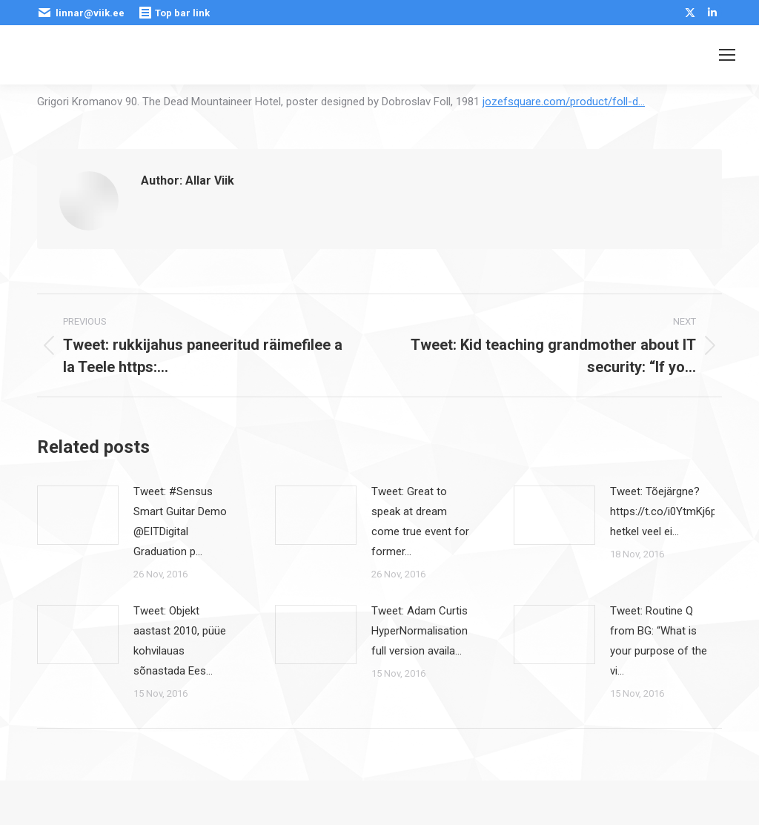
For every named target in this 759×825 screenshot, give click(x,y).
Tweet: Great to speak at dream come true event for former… (420, 521)
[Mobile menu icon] (727, 55)
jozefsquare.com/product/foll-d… (564, 101)
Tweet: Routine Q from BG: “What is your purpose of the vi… (658, 640)
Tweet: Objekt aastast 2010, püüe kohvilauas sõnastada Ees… (179, 640)
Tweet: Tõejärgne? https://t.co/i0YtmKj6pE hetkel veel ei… (666, 511)
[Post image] (78, 515)
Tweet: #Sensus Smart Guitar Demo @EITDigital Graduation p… (180, 521)
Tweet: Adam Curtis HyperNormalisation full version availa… (419, 630)
